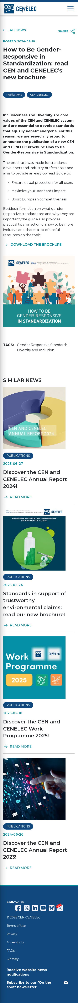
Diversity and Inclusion (35, 350)
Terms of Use (16, 926)
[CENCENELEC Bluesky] (51, 908)
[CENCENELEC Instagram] (60, 908)
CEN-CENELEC (39, 94)
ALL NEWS (14, 30)
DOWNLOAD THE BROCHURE (32, 245)
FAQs (11, 951)
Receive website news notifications (27, 972)
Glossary (13, 959)
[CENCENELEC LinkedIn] (35, 908)
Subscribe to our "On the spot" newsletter (37, 984)
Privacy (12, 934)
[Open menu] (70, 8)
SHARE (66, 31)
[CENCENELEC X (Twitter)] (26, 908)
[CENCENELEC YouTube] (43, 908)
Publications (14, 94)
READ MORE (17, 497)
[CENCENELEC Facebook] (18, 908)
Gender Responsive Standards (42, 345)
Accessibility (15, 942)
